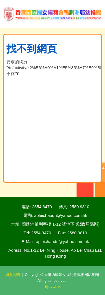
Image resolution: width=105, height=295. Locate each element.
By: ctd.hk (52, 286)
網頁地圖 (12, 275)
